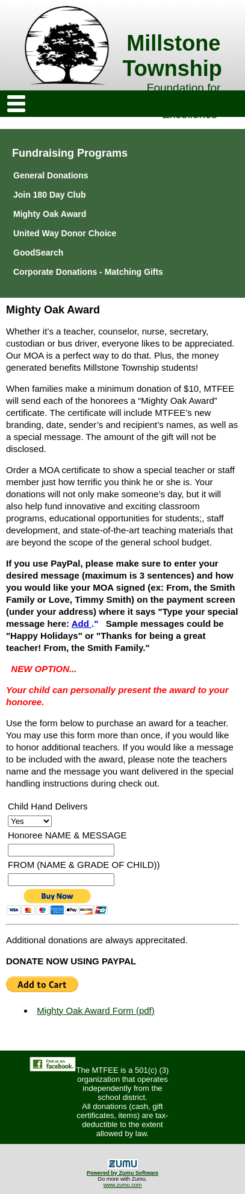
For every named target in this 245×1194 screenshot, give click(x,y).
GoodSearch (38, 252)
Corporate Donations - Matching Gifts (88, 272)
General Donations (50, 175)
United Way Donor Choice (64, 233)
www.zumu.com (123, 1185)
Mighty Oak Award (49, 214)
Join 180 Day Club (49, 195)
